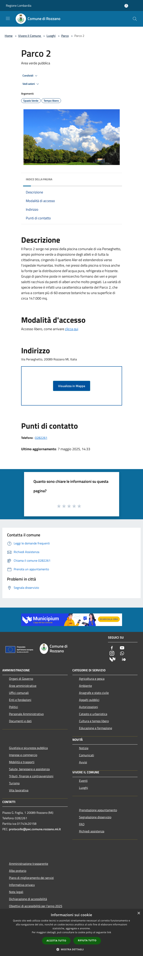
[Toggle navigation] (7, 18)
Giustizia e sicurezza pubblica (28, 747)
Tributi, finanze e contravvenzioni (31, 776)
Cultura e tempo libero (94, 721)
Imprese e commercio (23, 755)
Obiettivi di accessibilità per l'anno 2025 (35, 906)
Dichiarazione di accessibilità (28, 899)
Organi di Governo (21, 678)
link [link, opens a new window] (109, 932)
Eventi (83, 780)
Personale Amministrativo (26, 714)
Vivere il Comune (30, 35)
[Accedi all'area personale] (126, 5)
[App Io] (123, 659)
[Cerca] (134, 18)
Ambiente (85, 685)
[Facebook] (112, 648)
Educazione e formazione (95, 728)
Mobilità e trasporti (21, 762)
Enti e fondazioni (20, 699)
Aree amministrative (22, 685)
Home (9, 35)
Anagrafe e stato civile (94, 692)
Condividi (30, 75)
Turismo (14, 783)
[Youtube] (122, 648)
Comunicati (86, 755)
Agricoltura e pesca (91, 678)
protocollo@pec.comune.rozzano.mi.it (35, 829)
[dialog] (71, 932)
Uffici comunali (19, 692)
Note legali (16, 891)
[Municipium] (112, 659)
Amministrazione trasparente (28, 863)
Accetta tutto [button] (56, 940)
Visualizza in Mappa (71, 386)
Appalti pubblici (89, 699)
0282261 (41, 437)
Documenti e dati (20, 721)
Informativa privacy (22, 884)
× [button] (138, 913)
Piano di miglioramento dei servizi (31, 877)
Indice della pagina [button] (39, 179)
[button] (71, 949)
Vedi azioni (31, 84)
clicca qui (71, 329)
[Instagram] (112, 653)
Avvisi (83, 762)
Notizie (83, 748)
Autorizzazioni (88, 706)
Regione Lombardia (18, 5)
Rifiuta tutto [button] (87, 940)
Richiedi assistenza (91, 831)
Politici (13, 706)
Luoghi (51, 35)
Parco (65, 35)
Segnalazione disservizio (95, 817)
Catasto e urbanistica (93, 714)
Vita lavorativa (18, 790)
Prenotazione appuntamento (98, 810)
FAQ (82, 824)
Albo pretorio (17, 870)
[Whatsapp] (122, 653)
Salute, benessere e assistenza (29, 769)
